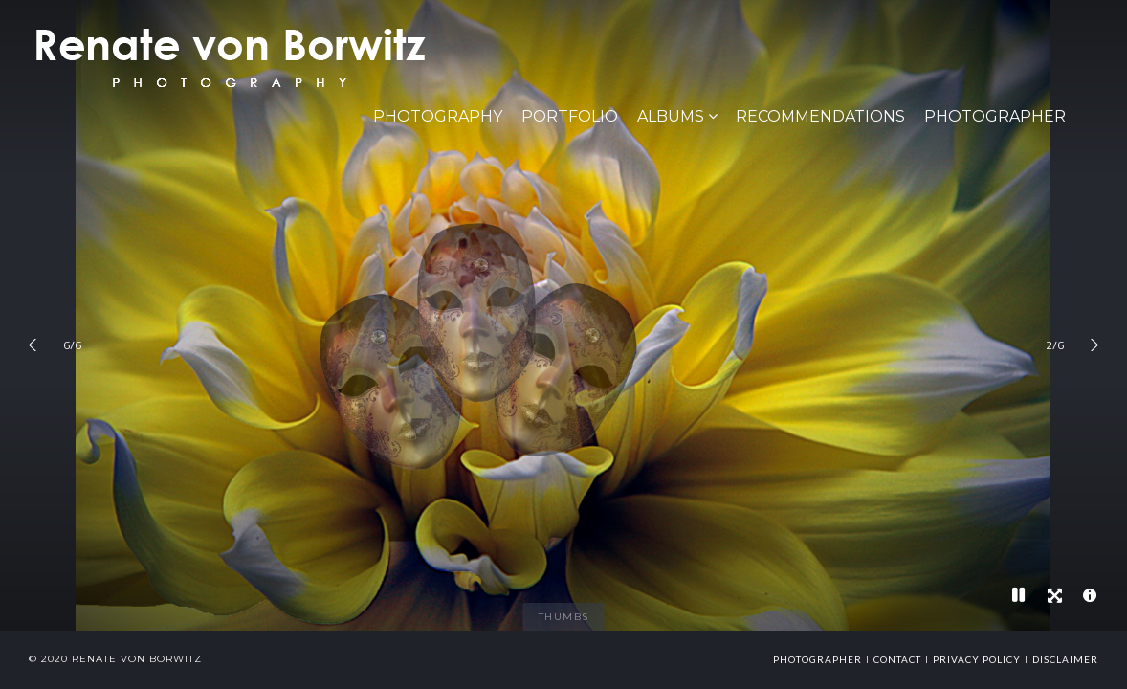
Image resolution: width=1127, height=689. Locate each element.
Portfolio (569, 116)
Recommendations (820, 116)
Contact (897, 659)
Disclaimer (1065, 659)
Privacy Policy (977, 659)
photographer (817, 659)
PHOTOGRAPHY (437, 116)
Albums (670, 116)
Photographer (995, 116)
